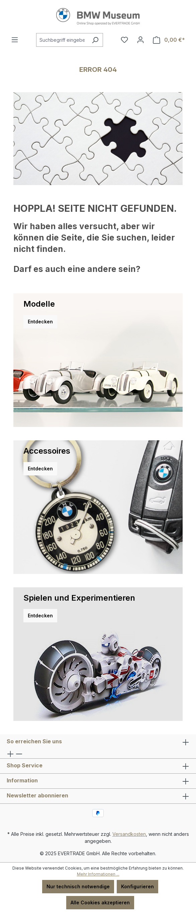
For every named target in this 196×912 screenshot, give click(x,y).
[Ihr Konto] (140, 39)
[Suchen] (95, 40)
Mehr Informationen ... (98, 874)
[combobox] (62, 40)
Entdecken (40, 321)
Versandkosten (129, 834)
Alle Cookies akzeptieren (100, 902)
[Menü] (15, 39)
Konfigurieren (137, 886)
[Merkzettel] (124, 39)
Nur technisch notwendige (78, 886)
